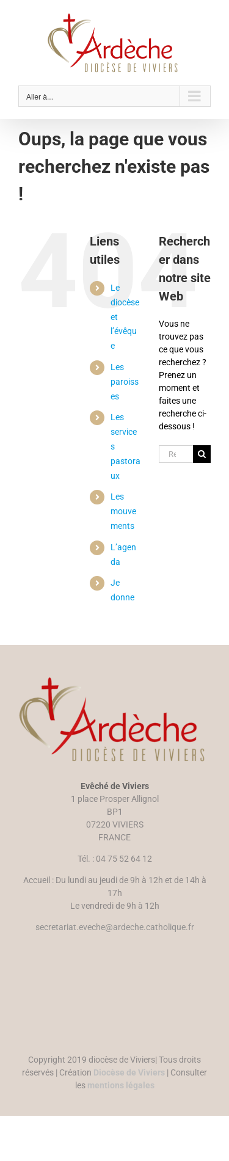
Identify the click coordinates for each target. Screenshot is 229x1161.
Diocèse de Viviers (129, 1072)
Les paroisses (125, 381)
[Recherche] (202, 454)
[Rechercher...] (176, 454)
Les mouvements (123, 511)
